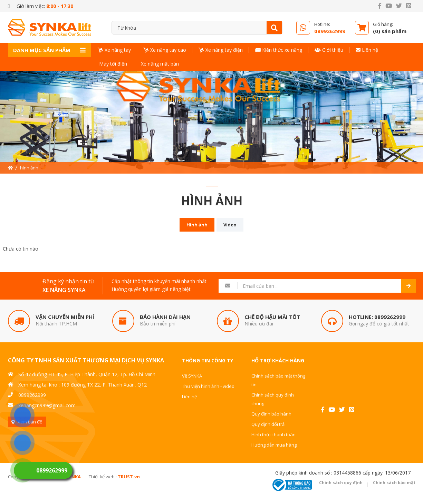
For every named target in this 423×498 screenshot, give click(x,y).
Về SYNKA (192, 376)
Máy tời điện (112, 63)
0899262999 (389, 316)
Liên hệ (367, 50)
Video (230, 225)
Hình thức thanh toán (273, 434)
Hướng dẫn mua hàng (274, 445)
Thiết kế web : (103, 476)
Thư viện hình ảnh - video (208, 386)
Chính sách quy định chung (272, 399)
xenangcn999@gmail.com (47, 405)
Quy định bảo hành (271, 414)
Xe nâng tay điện (221, 50)
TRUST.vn (129, 476)
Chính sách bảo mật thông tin (278, 380)
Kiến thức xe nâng (278, 50)
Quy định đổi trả (268, 424)
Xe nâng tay (114, 50)
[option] (211, 122)
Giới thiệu (329, 50)
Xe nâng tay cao (164, 50)
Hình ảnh (197, 225)
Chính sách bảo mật (394, 483)
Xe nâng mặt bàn (159, 63)
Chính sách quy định (341, 483)
